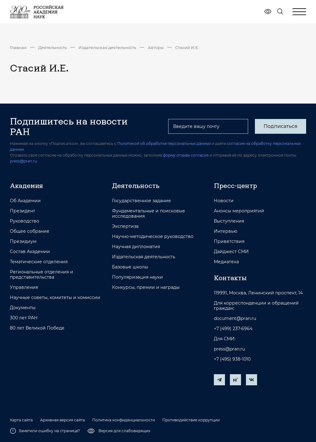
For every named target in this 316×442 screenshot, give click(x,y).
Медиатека (226, 261)
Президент (22, 211)
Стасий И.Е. (187, 47)
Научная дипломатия (136, 246)
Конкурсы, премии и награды (146, 287)
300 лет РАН (24, 318)
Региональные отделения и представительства (41, 274)
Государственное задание (141, 200)
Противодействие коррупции (191, 420)
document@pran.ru (235, 318)
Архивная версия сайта (62, 420)
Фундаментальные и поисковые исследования (148, 213)
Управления (24, 287)
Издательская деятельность (107, 47)
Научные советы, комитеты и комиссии (55, 297)
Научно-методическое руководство (152, 236)
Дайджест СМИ (231, 251)
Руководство (24, 221)
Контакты (230, 277)
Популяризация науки (137, 277)
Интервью (225, 231)
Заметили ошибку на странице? (45, 431)
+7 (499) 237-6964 (233, 328)
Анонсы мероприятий (239, 211)
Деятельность (52, 47)
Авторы (156, 47)
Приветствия (229, 241)
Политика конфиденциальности (123, 420)
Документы (22, 307)
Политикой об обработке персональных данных (164, 143)
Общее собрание (29, 231)
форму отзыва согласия (186, 155)
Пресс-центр (235, 185)
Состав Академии (30, 251)
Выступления (229, 221)
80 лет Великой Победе (37, 328)
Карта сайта (21, 420)
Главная (18, 47)
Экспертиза (125, 226)
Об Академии (25, 200)
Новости (224, 200)
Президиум (23, 241)
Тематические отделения (39, 261)
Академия (26, 185)
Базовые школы (130, 267)
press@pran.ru (23, 161)
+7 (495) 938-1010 (232, 359)
